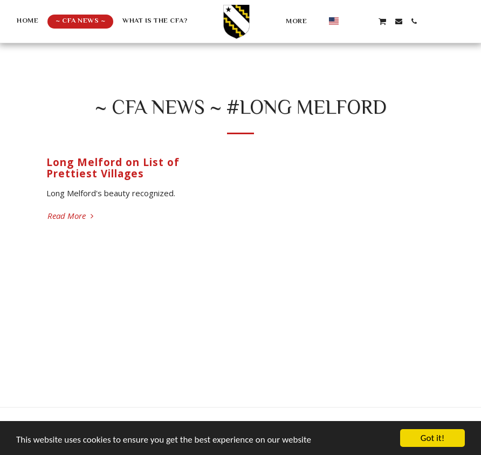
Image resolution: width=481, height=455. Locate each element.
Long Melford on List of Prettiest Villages (113, 167)
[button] (350, 21)
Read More (71, 216)
